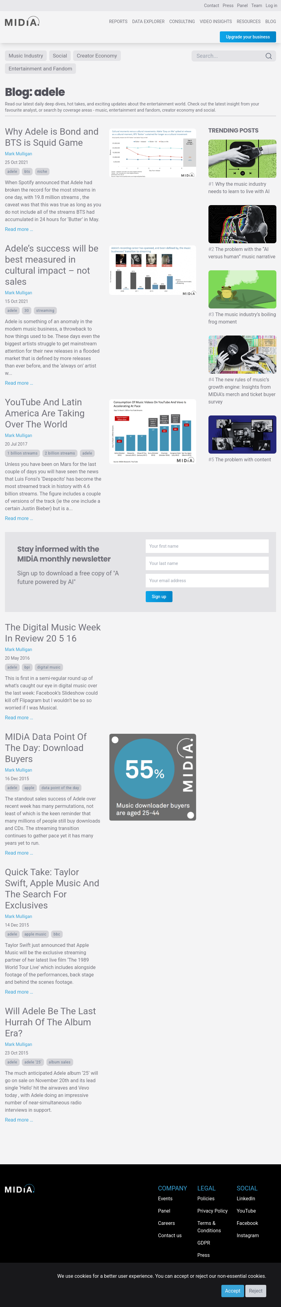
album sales (60, 1063)
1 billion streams (22, 454)
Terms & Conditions (209, 1227)
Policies (206, 1199)
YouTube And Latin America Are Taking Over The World (45, 414)
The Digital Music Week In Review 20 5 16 (53, 634)
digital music (49, 668)
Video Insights (216, 21)
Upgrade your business (248, 36)
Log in (271, 5)
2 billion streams (60, 454)
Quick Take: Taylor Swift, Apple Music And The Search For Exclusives (52, 890)
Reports (118, 21)
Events (165, 1199)
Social (62, 56)
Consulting (182, 21)
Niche (42, 173)
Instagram (248, 1235)
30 (26, 312)
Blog (270, 21)
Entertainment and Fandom (42, 69)
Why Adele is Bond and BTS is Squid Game (52, 138)
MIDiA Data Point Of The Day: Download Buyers (46, 749)
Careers (166, 1223)
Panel (242, 5)
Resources (249, 21)
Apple (29, 789)
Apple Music (35, 935)
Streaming (45, 312)
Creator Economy (100, 56)
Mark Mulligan (18, 155)
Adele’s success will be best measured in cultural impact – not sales (51, 266)
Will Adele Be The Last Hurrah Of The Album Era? (50, 1023)
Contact (211, 5)
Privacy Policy (212, 1211)
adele (12, 173)
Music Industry (27, 56)
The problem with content (239, 460)
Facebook (247, 1223)
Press (228, 5)
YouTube (246, 1211)
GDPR (203, 1243)
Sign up (159, 597)
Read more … (19, 230)
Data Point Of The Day (60, 789)
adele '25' (33, 1063)
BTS (27, 173)
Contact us (170, 1235)
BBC (56, 935)
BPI (27, 668)
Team (256, 5)
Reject (256, 1291)
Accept (232, 1291)
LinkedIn (246, 1199)
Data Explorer (148, 21)
